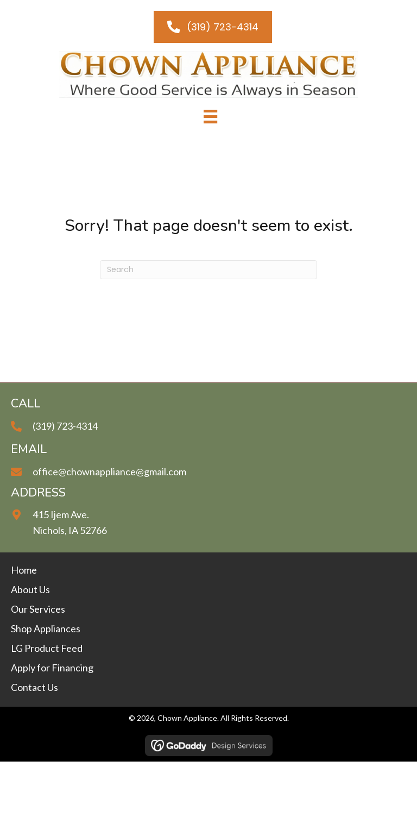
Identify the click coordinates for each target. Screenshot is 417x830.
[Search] (208, 269)
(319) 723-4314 (65, 426)
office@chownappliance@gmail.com (109, 471)
